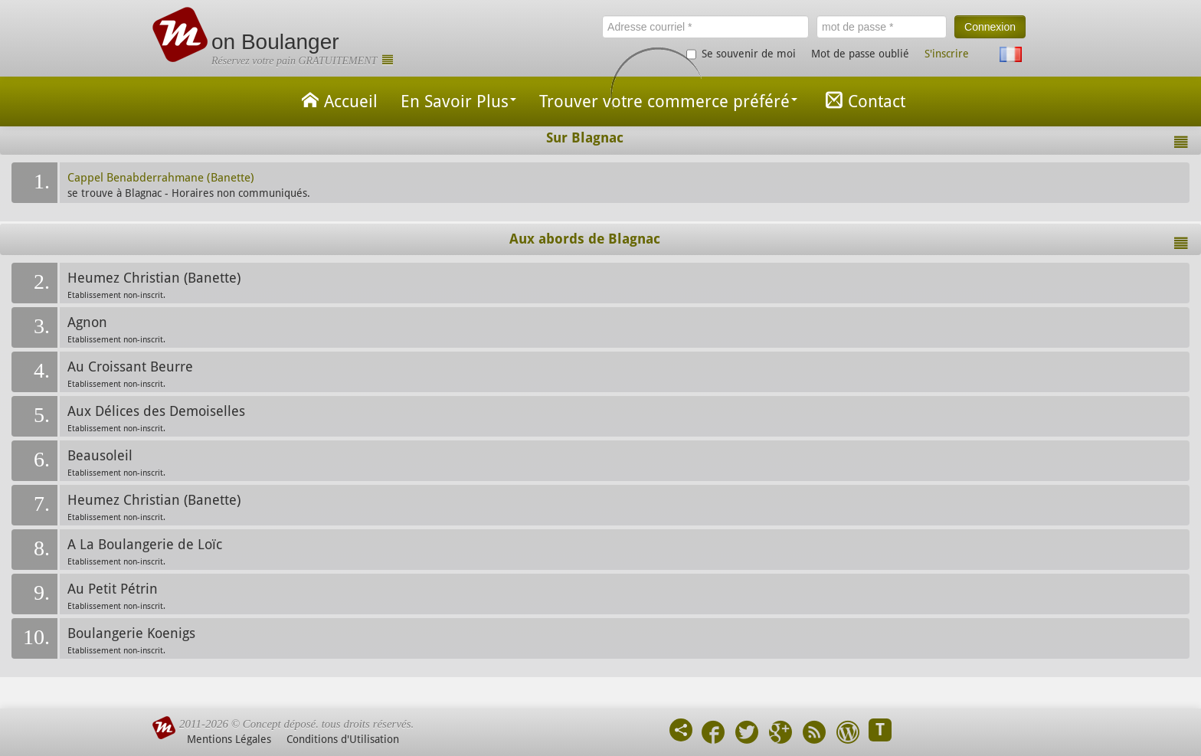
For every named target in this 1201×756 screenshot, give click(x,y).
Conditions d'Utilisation (342, 739)
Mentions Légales (229, 739)
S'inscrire (946, 53)
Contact (862, 100)
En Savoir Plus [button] (458, 101)
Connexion (990, 27)
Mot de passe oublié (860, 53)
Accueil (337, 100)
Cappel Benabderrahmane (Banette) (160, 178)
